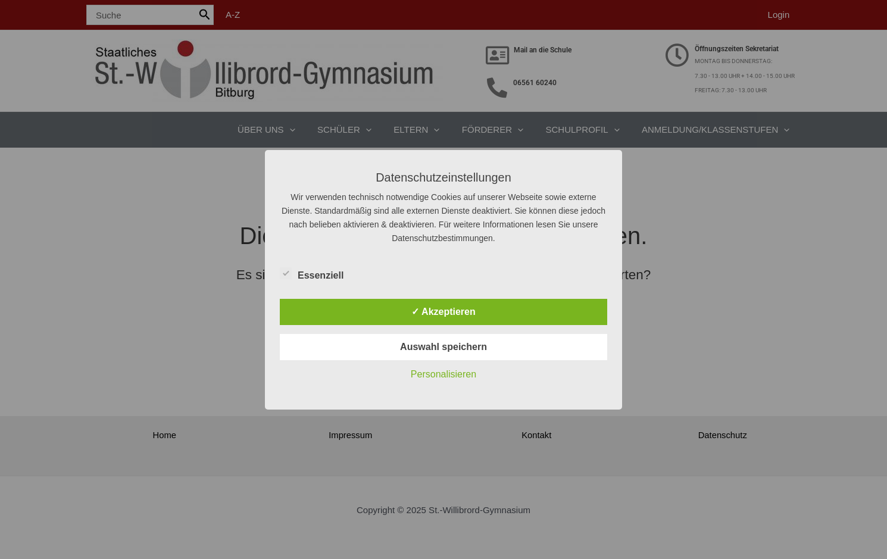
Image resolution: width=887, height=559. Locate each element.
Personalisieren (443, 374)
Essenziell (311, 273)
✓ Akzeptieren (443, 312)
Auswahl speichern (443, 347)
